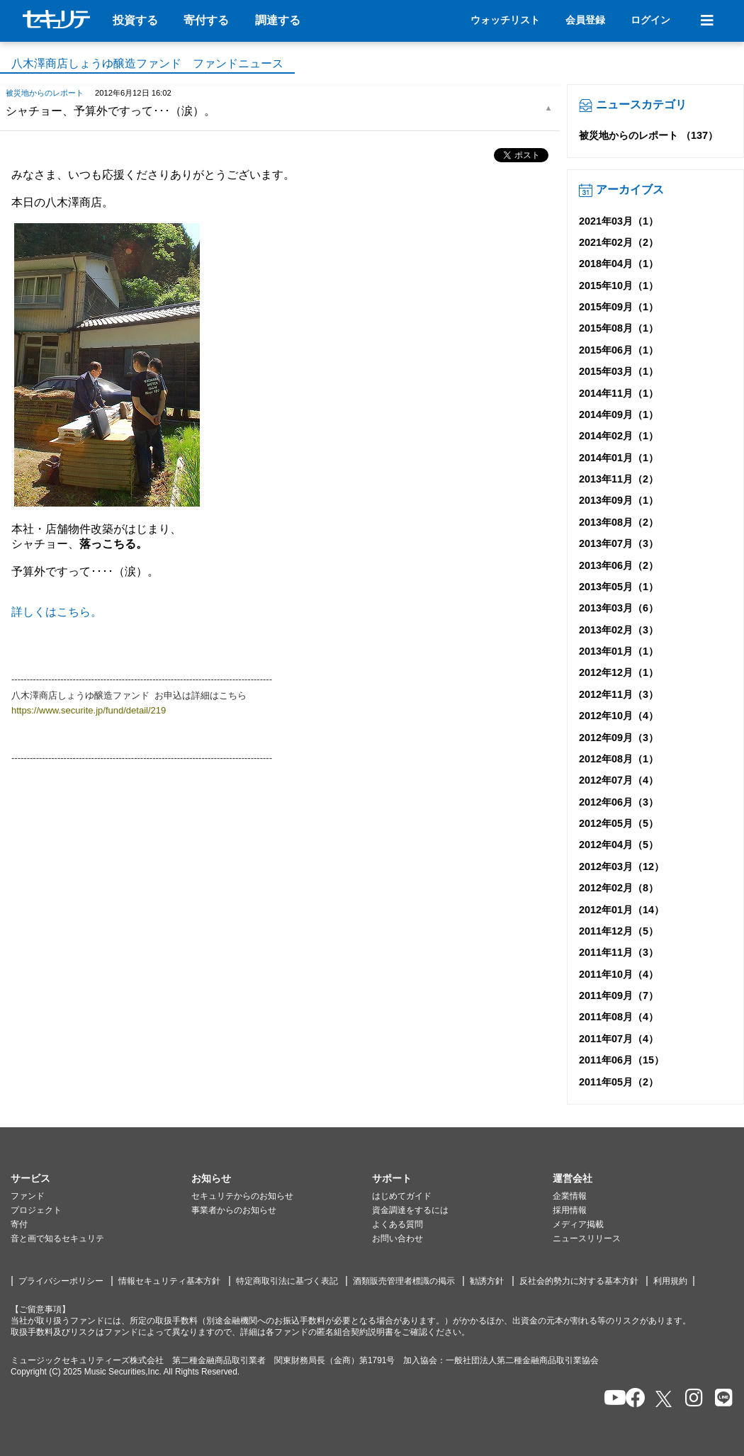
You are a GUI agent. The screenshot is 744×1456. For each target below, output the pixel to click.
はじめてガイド (402, 1196)
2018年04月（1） (618, 263)
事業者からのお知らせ (233, 1210)
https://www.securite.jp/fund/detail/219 (88, 710)
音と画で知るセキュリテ (57, 1238)
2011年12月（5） (618, 931)
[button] (101, 1179)
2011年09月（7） (618, 995)
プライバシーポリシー (60, 1281)
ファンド (28, 1196)
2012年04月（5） (618, 844)
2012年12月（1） (618, 672)
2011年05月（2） (618, 1082)
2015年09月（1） (618, 306)
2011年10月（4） (618, 974)
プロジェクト (36, 1210)
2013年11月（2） (618, 479)
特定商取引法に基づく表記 (287, 1281)
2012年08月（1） (618, 758)
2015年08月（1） (618, 328)
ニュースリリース (587, 1238)
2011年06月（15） (621, 1060)
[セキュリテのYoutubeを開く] (609, 1399)
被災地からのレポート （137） (648, 135)
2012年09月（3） (618, 737)
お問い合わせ (397, 1238)
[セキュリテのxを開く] (664, 1399)
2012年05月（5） (618, 823)
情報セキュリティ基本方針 (169, 1281)
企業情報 (570, 1196)
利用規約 (670, 1281)
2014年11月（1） (618, 393)
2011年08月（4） (618, 1016)
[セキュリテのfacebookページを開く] (631, 1399)
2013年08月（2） (618, 522)
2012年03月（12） (621, 866)
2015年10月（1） (618, 285)
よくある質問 (397, 1224)
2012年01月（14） (621, 909)
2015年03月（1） (618, 371)
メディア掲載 (578, 1224)
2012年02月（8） (618, 887)
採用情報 (570, 1210)
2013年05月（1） (618, 586)
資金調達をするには (410, 1210)
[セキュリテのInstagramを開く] (690, 1399)
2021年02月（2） (618, 242)
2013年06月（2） (618, 565)
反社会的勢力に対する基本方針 (578, 1281)
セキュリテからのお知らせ (242, 1196)
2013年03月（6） (618, 608)
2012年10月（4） (618, 715)
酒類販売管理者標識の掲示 (404, 1281)
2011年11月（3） (618, 952)
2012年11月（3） (618, 694)
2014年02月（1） (618, 435)
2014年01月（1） (618, 457)
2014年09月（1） (618, 414)
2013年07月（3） (618, 543)
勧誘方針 (487, 1281)
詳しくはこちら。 (56, 612)
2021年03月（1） (618, 221)
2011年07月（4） (618, 1038)
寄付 (19, 1224)
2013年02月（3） (618, 630)
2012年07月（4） (618, 780)
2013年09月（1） (618, 500)
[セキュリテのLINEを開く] (720, 1399)
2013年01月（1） (618, 651)
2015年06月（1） (618, 350)
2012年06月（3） (618, 802)
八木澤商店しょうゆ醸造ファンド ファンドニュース (147, 63)
